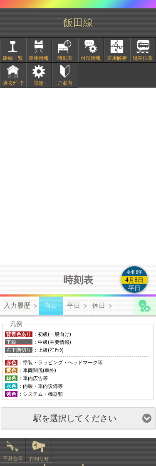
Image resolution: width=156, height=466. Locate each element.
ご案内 (64, 83)
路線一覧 (13, 58)
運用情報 (39, 58)
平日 (73, 305)
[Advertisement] (78, 176)
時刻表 (64, 58)
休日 (98, 305)
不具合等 (13, 458)
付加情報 (91, 58)
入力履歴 (17, 305)
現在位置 (143, 58)
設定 (39, 83)
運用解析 (117, 58)
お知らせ (39, 458)
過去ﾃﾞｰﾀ (13, 83)
